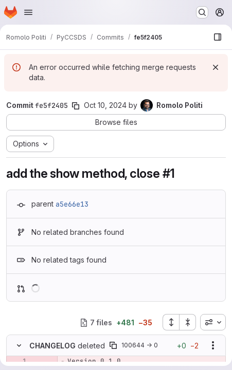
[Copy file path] (113, 345)
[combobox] (213, 322)
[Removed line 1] (18, 361)
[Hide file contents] (19, 345)
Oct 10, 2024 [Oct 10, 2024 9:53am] (105, 105)
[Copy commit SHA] (75, 106)
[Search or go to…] (202, 12)
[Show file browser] (217, 37)
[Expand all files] (171, 322)
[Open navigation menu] (28, 12)
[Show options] (213, 345)
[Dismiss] (215, 67)
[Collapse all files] (188, 322)
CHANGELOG (52, 345)
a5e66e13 (72, 204)
